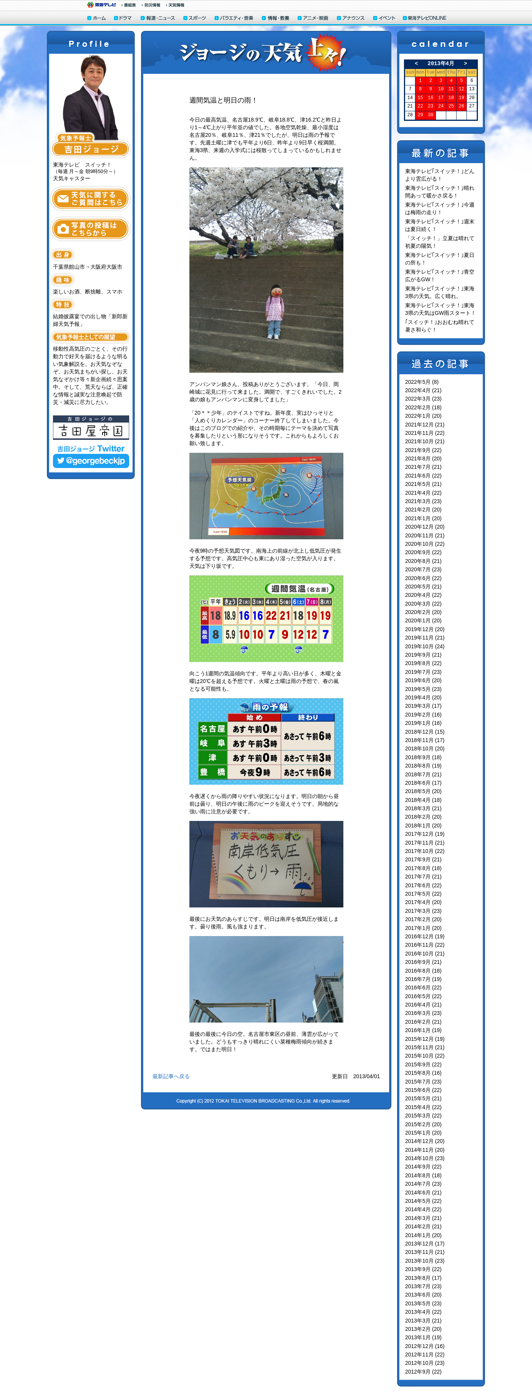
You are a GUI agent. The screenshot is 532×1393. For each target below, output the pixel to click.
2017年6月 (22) (423, 885)
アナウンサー (351, 19)
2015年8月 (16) (423, 1073)
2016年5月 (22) (423, 996)
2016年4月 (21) (423, 1005)
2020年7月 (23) (423, 569)
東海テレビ (101, 5)
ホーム (96, 19)
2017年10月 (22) (425, 851)
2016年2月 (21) (423, 1022)
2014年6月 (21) (423, 1192)
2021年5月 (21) (423, 484)
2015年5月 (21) (423, 1098)
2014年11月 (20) (425, 1150)
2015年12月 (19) (425, 1039)
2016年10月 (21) (425, 954)
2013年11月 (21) (425, 1252)
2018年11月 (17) (425, 740)
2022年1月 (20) (423, 416)
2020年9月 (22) (423, 552)
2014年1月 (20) (423, 1235)
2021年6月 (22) (423, 476)
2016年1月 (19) (423, 1030)
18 (451, 98)
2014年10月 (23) (425, 1158)
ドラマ (123, 19)
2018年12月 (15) (425, 732)
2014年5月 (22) (423, 1201)
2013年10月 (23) (425, 1261)
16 (430, 98)
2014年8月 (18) (423, 1175)
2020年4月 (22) (423, 595)
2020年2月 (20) (423, 612)
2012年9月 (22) (423, 1372)
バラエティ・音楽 (234, 19)
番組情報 (129, 5)
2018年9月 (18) (423, 757)
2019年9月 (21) (423, 655)
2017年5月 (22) (423, 894)
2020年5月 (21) (423, 586)
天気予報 (175, 5)
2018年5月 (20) (423, 791)
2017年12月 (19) (425, 834)
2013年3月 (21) (423, 1321)
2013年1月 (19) (423, 1337)
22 (420, 106)
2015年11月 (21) (425, 1047)
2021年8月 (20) (423, 458)
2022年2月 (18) (423, 407)
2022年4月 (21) (423, 390)
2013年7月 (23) (423, 1286)
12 (461, 89)
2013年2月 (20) (423, 1329)
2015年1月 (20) (423, 1133)
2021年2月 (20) (423, 510)
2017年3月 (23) (423, 911)
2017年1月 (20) (423, 928)
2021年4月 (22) (423, 493)
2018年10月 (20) (425, 748)
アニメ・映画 (313, 19)
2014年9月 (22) (423, 1167)
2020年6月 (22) (423, 578)
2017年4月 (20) (423, 902)
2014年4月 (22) (423, 1209)
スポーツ (195, 19)
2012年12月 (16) (425, 1346)
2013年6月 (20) (423, 1295)
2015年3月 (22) (423, 1115)
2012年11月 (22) (425, 1354)
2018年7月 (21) (423, 774)
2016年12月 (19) (425, 936)
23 (430, 106)
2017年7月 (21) (423, 877)
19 (461, 98)
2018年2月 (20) (423, 817)
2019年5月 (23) (423, 689)
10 (441, 89)
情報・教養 (276, 19)
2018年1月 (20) (423, 825)
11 (451, 89)
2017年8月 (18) (423, 868)
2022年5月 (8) (422, 382)
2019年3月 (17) (423, 706)
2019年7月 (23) (423, 672)
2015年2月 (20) (423, 1124)
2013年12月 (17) (425, 1244)
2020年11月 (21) (425, 535)
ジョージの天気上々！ (266, 52)
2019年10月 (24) (425, 646)
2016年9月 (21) (423, 962)
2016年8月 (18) (423, 971)
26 (461, 106)
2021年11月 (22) (425, 433)
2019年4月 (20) (423, 697)
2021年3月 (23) (423, 501)
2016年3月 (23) (423, 1013)
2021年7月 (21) (423, 467)
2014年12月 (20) (425, 1141)
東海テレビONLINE (424, 19)
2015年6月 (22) (423, 1090)
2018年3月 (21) (423, 808)
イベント (384, 19)
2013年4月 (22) (423, 1312)
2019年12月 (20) (425, 629)
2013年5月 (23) (423, 1303)
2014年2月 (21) (423, 1226)
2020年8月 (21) (423, 561)
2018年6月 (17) (423, 783)
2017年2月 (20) (423, 919)
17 (441, 98)
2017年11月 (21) (425, 843)
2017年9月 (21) (423, 859)
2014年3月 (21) (423, 1218)
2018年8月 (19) (423, 766)
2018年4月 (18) (423, 800)
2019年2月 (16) (423, 715)
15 (420, 98)
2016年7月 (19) (423, 979)
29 (420, 115)
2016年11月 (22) (425, 945)
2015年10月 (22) (425, 1056)
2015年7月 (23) (423, 1082)
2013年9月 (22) (423, 1269)
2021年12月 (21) (425, 425)
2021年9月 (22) (423, 450)
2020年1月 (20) (423, 620)
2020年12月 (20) (425, 527)
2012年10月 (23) (425, 1363)
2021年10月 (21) (425, 441)
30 (430, 115)
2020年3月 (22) (423, 604)
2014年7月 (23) (423, 1184)
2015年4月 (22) (423, 1107)
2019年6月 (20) (423, 680)
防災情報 (151, 5)
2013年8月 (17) (423, 1278)
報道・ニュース (157, 19)
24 (441, 106)
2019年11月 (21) (425, 638)
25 (451, 106)
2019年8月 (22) (423, 663)
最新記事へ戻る (171, 1076)
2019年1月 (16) (423, 723)
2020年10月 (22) (425, 544)
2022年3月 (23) (423, 399)
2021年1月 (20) (423, 518)
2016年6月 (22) (423, 987)
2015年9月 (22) (423, 1064)
